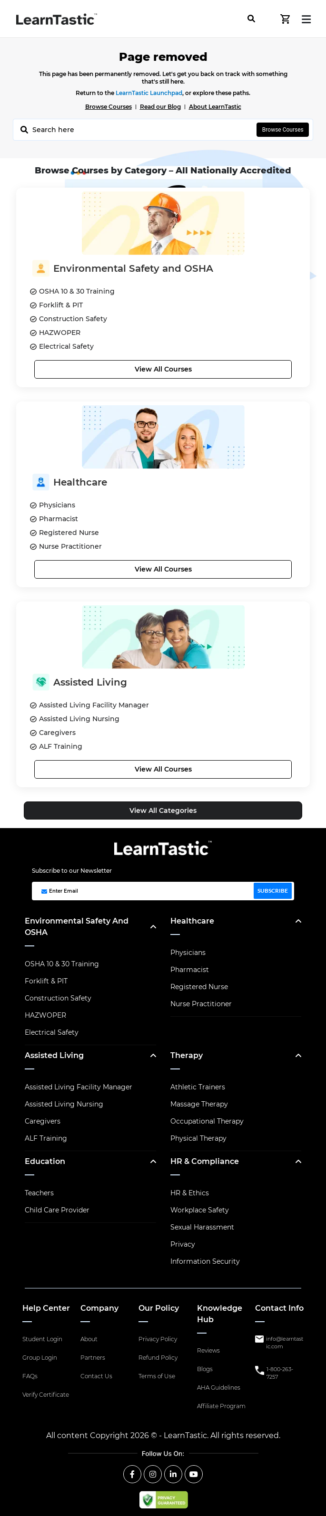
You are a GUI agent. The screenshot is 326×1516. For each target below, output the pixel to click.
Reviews (208, 1350)
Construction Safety (58, 998)
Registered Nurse (199, 986)
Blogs (205, 1369)
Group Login (39, 1357)
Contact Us (96, 1376)
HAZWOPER (45, 1015)
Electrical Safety (52, 1032)
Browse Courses (108, 106)
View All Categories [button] (163, 810)
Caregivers (42, 1121)
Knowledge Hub (219, 1314)
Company (99, 1308)
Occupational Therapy (207, 1121)
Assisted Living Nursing (64, 1104)
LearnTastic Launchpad (149, 92)
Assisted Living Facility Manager (78, 1087)
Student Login (42, 1339)
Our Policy (158, 1308)
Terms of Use (156, 1376)
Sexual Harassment (202, 1227)
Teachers (39, 1193)
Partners (92, 1357)
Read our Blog (160, 106)
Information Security (205, 1261)
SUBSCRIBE (272, 890)
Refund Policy (158, 1357)
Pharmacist (189, 969)
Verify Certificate (45, 1394)
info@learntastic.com (284, 1342)
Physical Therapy (198, 1138)
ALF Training (46, 1138)
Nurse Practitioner (201, 1004)
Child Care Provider (57, 1210)
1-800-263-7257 (280, 1373)
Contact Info (279, 1308)
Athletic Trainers (197, 1087)
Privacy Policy (157, 1339)
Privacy (182, 1244)
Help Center (46, 1308)
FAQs (30, 1376)
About (89, 1339)
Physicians (188, 952)
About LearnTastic (215, 106)
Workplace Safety (199, 1210)
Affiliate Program (221, 1406)
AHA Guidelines (218, 1387)
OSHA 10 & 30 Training (62, 964)
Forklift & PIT (46, 981)
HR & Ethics (189, 1193)
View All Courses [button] (163, 369)
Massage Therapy (199, 1104)
